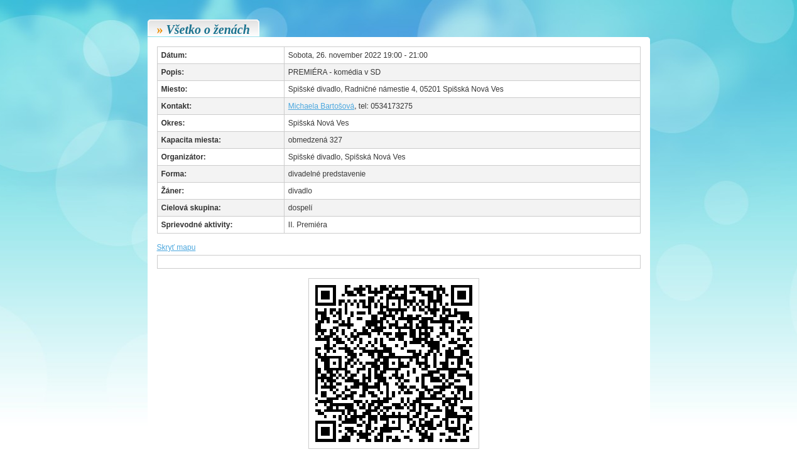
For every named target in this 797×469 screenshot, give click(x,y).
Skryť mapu (176, 247)
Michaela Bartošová (321, 106)
